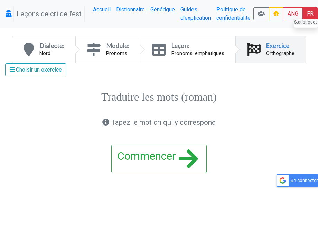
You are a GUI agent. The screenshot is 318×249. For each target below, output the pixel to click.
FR (310, 13)
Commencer (157, 159)
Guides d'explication (195, 13)
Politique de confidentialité (233, 13)
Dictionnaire (130, 9)
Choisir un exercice (36, 69)
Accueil (102, 9)
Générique (162, 9)
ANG (293, 13)
